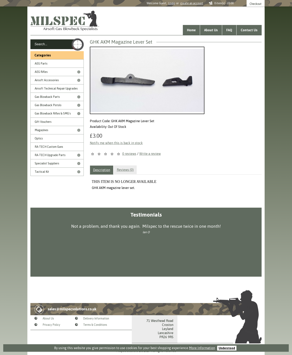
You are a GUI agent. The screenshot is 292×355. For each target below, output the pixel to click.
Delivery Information (96, 318)
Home (191, 30)
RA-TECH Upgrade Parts (50, 155)
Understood (227, 348)
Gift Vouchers (43, 121)
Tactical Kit (42, 171)
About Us (211, 30)
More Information (202, 348)
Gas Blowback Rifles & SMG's (53, 113)
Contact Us (249, 30)
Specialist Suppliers (47, 163)
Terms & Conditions (95, 324)
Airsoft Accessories (47, 80)
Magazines (41, 130)
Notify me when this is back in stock (116, 143)
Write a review (150, 153)
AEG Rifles (41, 71)
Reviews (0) (125, 170)
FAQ (229, 30)
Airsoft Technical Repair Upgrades (56, 88)
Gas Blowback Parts (47, 96)
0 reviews (129, 153)
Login (171, 3)
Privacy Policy (51, 324)
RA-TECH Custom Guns (49, 146)
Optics (39, 138)
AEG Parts (41, 63)
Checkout (256, 3)
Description (101, 170)
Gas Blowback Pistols (48, 105)
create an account (191, 3)
